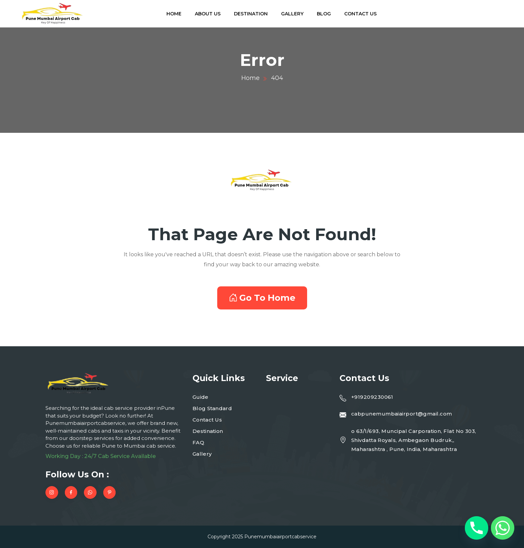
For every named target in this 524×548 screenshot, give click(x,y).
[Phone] (476, 528)
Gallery (292, 14)
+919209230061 (372, 397)
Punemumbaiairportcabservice (280, 537)
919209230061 (466, 17)
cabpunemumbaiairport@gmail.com (401, 413)
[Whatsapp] (502, 528)
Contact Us (360, 14)
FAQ (198, 442)
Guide (200, 397)
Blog (324, 14)
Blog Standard (212, 408)
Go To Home (262, 297)
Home (173, 14)
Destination (251, 14)
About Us (208, 14)
